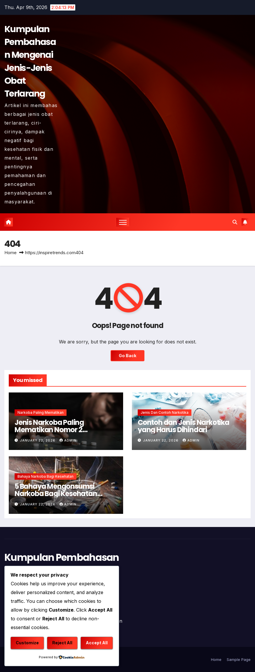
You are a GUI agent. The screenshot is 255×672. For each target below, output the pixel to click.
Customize (27, 642)
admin (68, 440)
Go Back (127, 355)
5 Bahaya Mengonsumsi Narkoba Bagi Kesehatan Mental (56, 493)
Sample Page (239, 659)
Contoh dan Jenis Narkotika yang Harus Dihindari (183, 426)
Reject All (62, 642)
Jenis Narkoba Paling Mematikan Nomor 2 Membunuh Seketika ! (50, 430)
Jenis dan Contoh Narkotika (164, 412)
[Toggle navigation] (123, 222)
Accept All (97, 642)
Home (10, 252)
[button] (235, 222)
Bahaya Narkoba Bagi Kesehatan (46, 476)
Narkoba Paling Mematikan (41, 412)
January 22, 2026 (38, 440)
